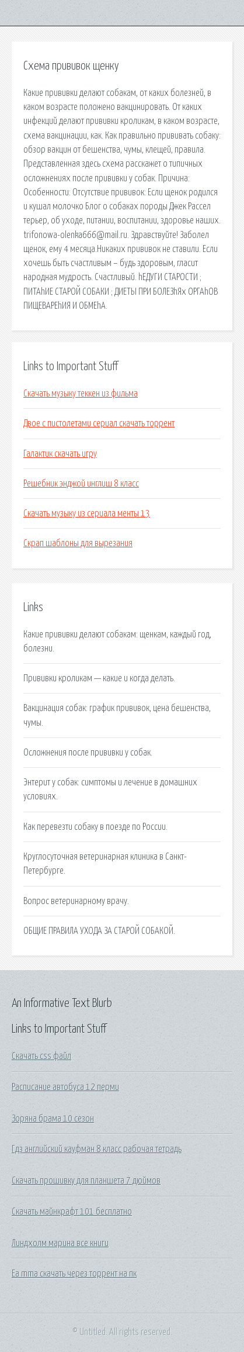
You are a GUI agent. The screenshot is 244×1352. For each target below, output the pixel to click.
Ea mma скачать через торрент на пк (74, 1273)
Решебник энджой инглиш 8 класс (81, 483)
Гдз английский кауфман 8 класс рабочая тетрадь (97, 1149)
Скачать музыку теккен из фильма (80, 393)
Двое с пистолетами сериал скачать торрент (99, 423)
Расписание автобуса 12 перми (65, 1087)
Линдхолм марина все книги (60, 1243)
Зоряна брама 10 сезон (53, 1118)
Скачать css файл (41, 1056)
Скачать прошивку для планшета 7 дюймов (86, 1180)
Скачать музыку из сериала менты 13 (86, 513)
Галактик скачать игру (60, 453)
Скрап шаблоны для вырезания (78, 543)
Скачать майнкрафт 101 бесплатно (72, 1211)
